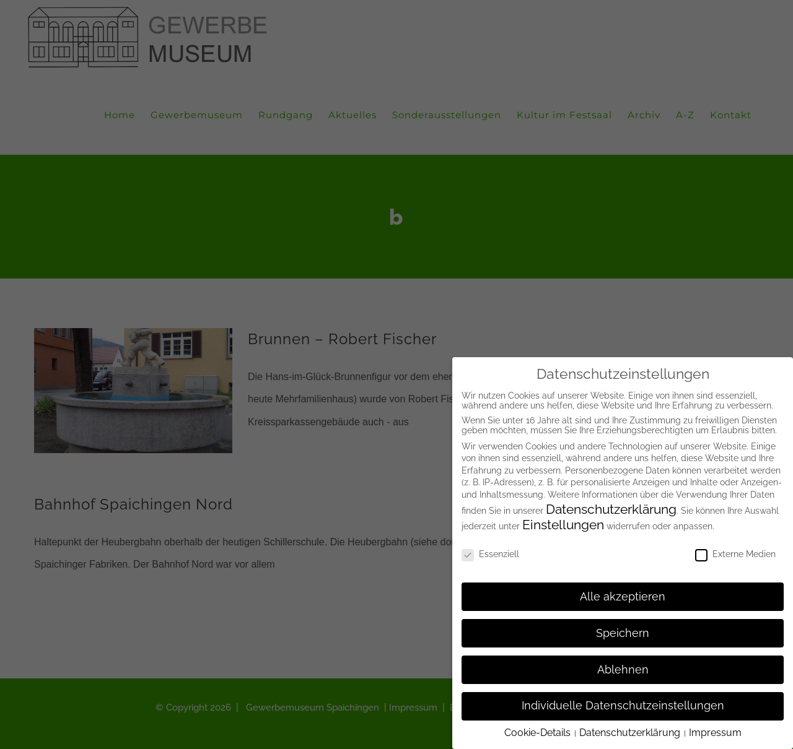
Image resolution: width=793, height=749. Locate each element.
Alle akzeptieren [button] (622, 593)
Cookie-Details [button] (538, 729)
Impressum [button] (715, 729)
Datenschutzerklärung (611, 506)
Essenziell (490, 551)
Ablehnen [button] (623, 666)
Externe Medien (735, 551)
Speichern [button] (622, 630)
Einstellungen (563, 521)
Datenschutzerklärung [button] (631, 729)
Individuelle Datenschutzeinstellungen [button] (623, 703)
